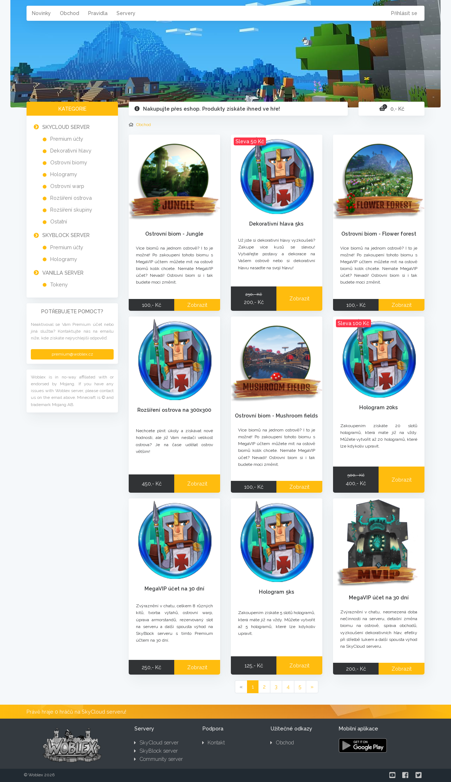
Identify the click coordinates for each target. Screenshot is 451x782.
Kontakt (213, 742)
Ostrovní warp (67, 186)
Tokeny (59, 284)
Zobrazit (197, 305)
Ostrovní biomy (68, 162)
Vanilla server (63, 273)
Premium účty (66, 139)
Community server (158, 759)
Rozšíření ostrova (71, 198)
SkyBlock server (66, 235)
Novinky (41, 13)
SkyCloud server (66, 127)
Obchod (69, 13)
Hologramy (63, 174)
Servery (126, 13)
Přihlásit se (404, 13)
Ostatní (58, 221)
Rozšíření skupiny (71, 210)
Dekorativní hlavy (70, 151)
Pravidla (98, 13)
